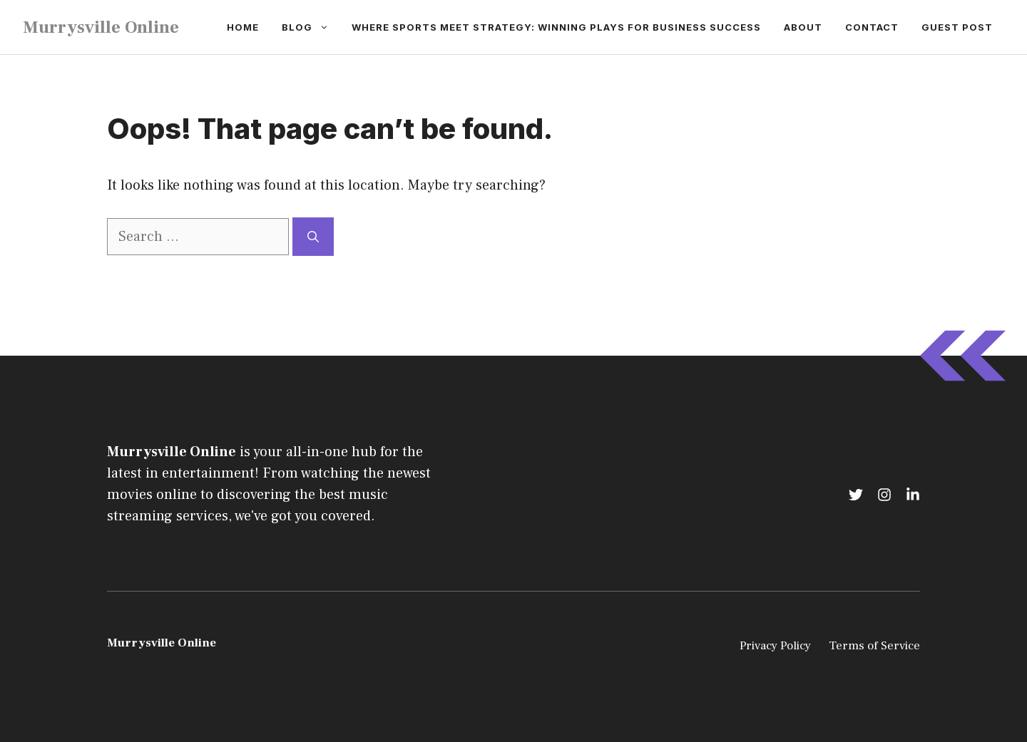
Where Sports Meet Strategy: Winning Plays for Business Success (556, 27)
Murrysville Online (101, 27)
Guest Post (957, 27)
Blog (311, 27)
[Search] (313, 236)
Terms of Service (874, 646)
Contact (872, 27)
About (803, 27)
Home (243, 27)
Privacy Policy (775, 646)
